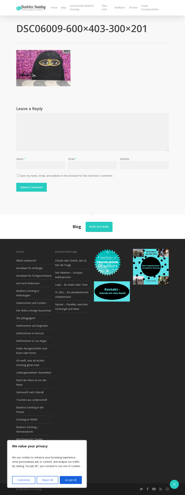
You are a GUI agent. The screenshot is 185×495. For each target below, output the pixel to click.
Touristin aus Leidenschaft (31, 400)
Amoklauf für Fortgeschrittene (33, 275)
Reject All (47, 480)
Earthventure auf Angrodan (32, 325)
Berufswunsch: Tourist (29, 439)
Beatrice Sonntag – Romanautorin (27, 429)
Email (72, 159)
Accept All (70, 480)
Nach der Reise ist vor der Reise (31, 382)
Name (21, 159)
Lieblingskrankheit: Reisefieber (33, 372)
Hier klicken (99, 226)
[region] (47, 464)
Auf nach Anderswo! (28, 283)
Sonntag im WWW (26, 419)
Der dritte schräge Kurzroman (33, 310)
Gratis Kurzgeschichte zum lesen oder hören (31, 351)
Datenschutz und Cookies (31, 303)
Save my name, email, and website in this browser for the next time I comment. (66, 175)
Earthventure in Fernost (30, 333)
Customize (24, 480)
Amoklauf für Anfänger (29, 268)
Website (124, 159)
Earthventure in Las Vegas (31, 341)
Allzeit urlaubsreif (26, 260)
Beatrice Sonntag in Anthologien (27, 293)
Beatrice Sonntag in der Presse (30, 410)
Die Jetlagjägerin (25, 318)
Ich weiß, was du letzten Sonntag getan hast (30, 363)
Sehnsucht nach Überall (30, 392)
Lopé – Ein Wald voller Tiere (71, 284)
